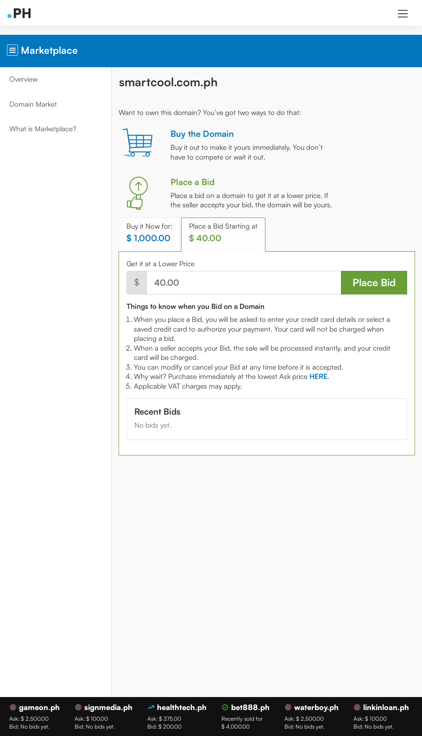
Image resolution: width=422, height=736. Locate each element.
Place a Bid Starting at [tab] (223, 232)
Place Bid (374, 282)
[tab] (318, 376)
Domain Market (33, 104)
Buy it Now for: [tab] (149, 232)
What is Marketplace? (42, 128)
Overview (23, 79)
